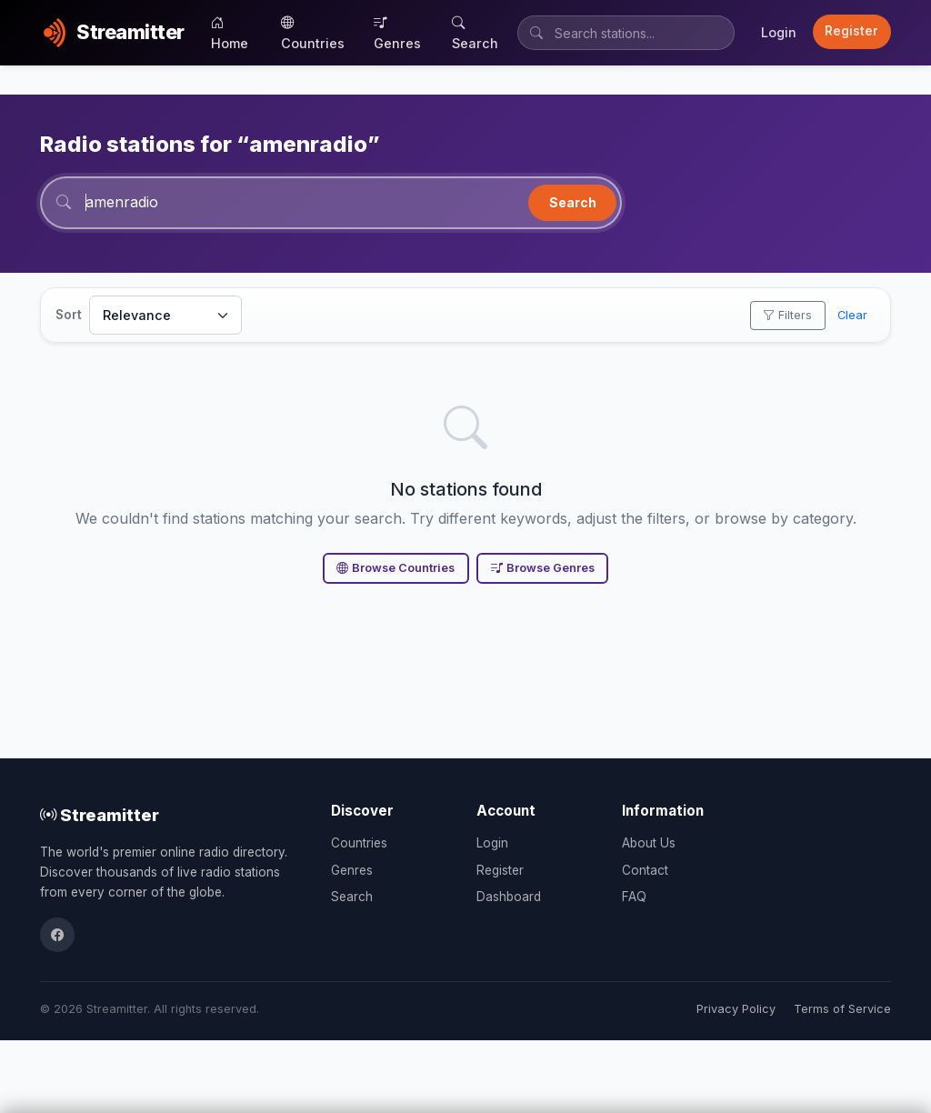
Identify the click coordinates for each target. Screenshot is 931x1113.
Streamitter (99, 815)
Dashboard (508, 896)
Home (229, 33)
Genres (397, 33)
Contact (645, 870)
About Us (649, 843)
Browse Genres (543, 568)
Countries (313, 33)
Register (851, 31)
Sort (68, 314)
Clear (852, 315)
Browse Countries (395, 568)
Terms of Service (842, 1009)
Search (475, 33)
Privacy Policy (736, 1009)
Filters (787, 315)
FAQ (634, 896)
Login (778, 32)
